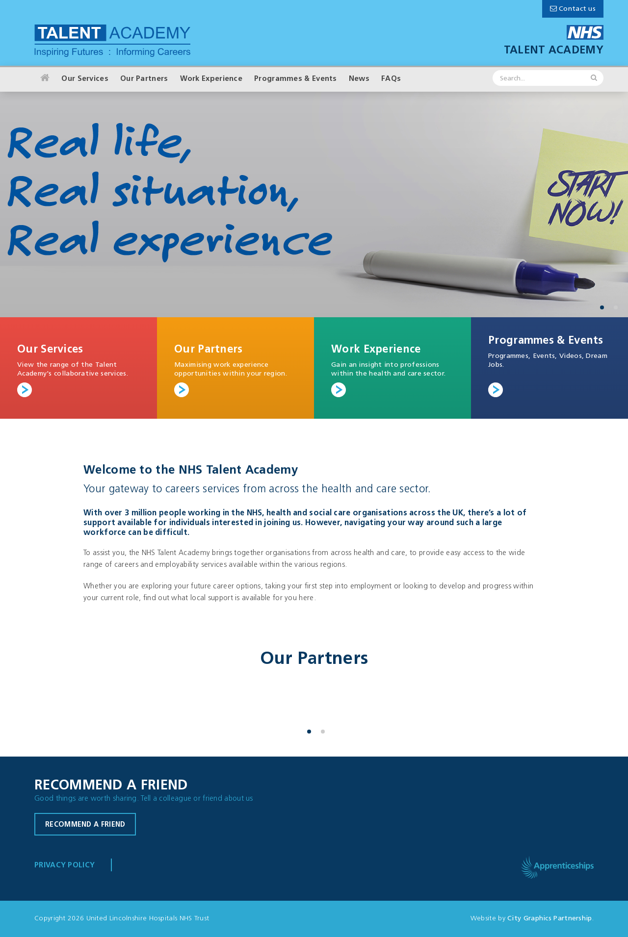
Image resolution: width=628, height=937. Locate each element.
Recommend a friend (85, 825)
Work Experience (211, 79)
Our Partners (144, 79)
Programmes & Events (295, 79)
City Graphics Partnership (549, 918)
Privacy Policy (64, 865)
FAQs (391, 79)
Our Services (84, 79)
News (359, 79)
